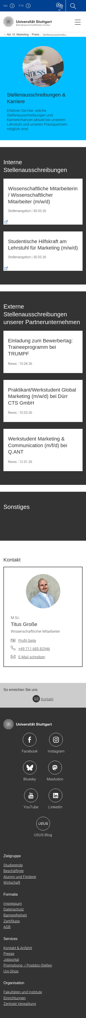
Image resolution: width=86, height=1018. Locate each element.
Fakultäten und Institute (22, 991)
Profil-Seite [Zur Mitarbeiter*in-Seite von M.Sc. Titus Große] (27, 640)
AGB (7, 926)
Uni (5, 5)
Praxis (35, 34)
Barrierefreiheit (15, 915)
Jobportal (11, 959)
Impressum (12, 903)
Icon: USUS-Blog (43, 823)
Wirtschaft (11, 882)
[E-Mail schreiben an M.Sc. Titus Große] (28, 657)
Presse (8, 953)
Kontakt (43, 698)
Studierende (13, 864)
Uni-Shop (11, 971)
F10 (21, 5)
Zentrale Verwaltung (19, 1003)
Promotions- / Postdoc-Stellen (27, 965)
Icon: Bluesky (30, 767)
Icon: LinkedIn (55, 795)
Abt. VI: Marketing (17, 34)
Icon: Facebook (29, 740)
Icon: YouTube (31, 795)
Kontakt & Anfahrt (17, 947)
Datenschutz (13, 909)
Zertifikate (11, 921)
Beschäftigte (13, 870)
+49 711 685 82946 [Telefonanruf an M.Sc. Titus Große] (34, 648)
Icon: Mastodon (55, 767)
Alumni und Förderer (19, 876)
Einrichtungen (14, 997)
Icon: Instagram (56, 740)
